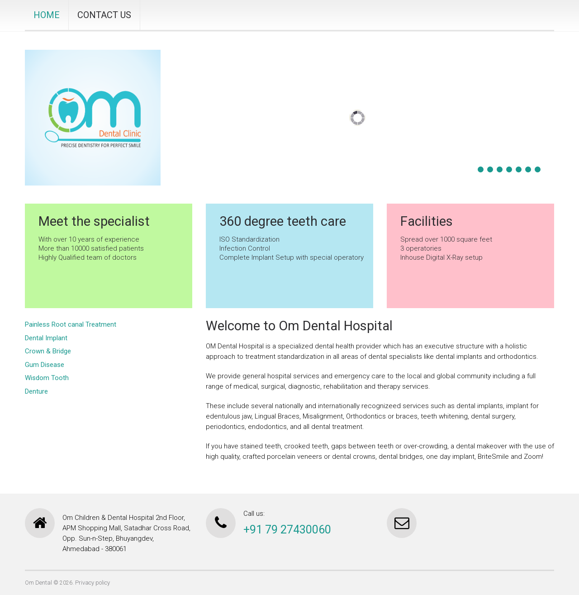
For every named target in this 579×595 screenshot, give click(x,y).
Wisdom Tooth (47, 378)
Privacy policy (92, 582)
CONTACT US (104, 15)
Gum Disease (44, 365)
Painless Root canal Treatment (70, 324)
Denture (36, 391)
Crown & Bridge (48, 351)
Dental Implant (46, 338)
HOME (46, 15)
